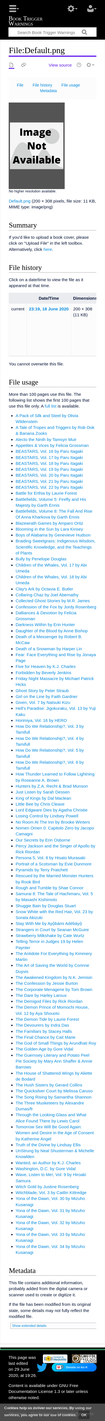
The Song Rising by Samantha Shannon (54, 1097)
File (20, 85)
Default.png (20, 201)
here (47, 249)
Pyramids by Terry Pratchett (42, 869)
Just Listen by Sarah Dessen (43, 792)
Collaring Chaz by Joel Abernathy (47, 594)
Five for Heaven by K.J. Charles (46, 666)
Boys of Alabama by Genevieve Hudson (53, 535)
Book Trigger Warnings (25, 21)
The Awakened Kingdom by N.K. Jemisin (54, 977)
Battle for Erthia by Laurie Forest (46, 493)
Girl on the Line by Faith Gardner (47, 696)
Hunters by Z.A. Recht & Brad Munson (52, 786)
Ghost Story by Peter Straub (42, 690)
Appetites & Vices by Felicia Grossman (52, 445)
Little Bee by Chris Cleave (40, 804)
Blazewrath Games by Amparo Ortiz (49, 523)
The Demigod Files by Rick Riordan (49, 1001)
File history (42, 85)
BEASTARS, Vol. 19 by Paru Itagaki (49, 469)
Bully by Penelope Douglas (41, 558)
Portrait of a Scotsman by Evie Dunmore (54, 863)
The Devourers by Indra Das (42, 1025)
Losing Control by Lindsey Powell (47, 815)
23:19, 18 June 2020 (49, 308)
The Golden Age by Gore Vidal (44, 1049)
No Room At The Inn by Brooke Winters (53, 822)
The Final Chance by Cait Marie (46, 1037)
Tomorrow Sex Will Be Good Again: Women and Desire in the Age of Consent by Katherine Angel (55, 1132)
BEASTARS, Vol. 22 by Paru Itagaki (49, 487)
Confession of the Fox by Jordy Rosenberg (56, 606)
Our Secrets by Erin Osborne (43, 840)
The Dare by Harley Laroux (41, 995)
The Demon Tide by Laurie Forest (47, 1019)
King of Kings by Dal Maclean (43, 798)
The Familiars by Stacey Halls (44, 1031)
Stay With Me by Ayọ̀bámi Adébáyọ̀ (49, 923)
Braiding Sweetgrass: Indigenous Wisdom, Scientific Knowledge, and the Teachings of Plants (55, 546)
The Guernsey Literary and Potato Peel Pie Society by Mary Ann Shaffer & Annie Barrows (54, 1061)
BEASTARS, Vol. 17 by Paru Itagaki (49, 457)
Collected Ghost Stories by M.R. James (53, 600)
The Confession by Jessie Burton (47, 983)
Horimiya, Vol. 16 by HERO (41, 720)
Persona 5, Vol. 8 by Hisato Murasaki (50, 857)
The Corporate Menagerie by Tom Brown (54, 989)
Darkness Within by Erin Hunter (45, 624)
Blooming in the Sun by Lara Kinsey (49, 529)
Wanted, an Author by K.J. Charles (48, 1162)
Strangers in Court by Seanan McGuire (52, 929)
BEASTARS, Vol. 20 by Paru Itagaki (49, 475)
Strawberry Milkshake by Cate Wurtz (50, 935)
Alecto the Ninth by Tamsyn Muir (46, 439)
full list (50, 406)
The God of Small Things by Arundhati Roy (56, 1043)
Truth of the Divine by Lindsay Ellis (48, 1144)
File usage (70, 85)
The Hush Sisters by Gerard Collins (49, 1085)
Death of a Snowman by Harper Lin (49, 648)
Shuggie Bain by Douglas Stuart (46, 905)
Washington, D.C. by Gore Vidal (46, 1168)
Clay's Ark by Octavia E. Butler (44, 588)
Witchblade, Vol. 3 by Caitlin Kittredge (51, 1192)
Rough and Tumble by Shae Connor (49, 887)
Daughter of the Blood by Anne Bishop (52, 630)
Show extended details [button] (29, 1326)
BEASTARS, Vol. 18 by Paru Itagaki (49, 463)
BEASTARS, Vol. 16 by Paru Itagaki (49, 451)
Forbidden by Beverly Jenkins (43, 672)
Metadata (48, 90)
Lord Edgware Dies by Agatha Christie (52, 810)
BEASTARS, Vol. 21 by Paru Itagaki (49, 481)
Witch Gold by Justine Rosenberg (47, 1186)
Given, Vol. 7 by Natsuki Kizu (43, 702)
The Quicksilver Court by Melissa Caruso (54, 1090)
